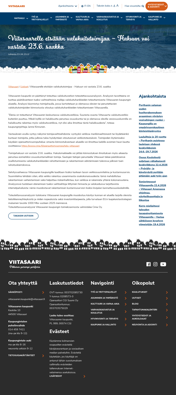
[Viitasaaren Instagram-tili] (155, 264)
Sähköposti (15, 292)
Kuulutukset (139, 292)
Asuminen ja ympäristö (62, 18)
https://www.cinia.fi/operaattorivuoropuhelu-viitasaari (50, 146)
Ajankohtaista (66, 6)
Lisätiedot (56, 376)
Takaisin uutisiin (23, 216)
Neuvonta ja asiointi (144, 325)
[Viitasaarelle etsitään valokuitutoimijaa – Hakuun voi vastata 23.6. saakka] (16, 6)
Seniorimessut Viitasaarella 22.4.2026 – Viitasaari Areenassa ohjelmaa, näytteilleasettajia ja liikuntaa (152, 191)
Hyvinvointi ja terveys (104, 319)
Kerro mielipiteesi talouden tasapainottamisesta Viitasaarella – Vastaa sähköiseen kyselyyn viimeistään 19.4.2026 (152, 215)
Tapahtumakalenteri (144, 310)
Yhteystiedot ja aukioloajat (141, 317)
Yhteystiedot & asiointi (156, 6)
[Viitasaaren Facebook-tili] (148, 264)
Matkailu (19, 18)
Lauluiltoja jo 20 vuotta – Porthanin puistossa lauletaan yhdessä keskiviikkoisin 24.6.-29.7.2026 (152, 144)
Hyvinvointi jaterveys (133, 18)
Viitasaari (13, 87)
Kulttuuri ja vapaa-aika (83, 18)
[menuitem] (67, 6)
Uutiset (24, 87)
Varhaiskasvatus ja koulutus (108, 18)
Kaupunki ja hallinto (155, 18)
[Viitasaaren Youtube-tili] (163, 264)
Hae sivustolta (133, 6)
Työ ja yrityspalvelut (40, 18)
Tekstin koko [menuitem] (108, 6)
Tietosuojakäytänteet (21, 356)
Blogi (135, 304)
